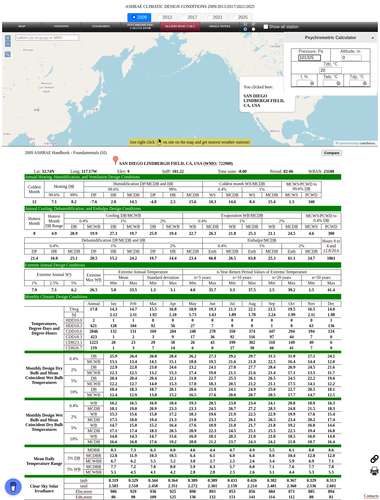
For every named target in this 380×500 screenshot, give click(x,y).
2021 (215, 17)
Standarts (101, 26)
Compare (332, 153)
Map (21, 26)
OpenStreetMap (349, 143)
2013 (164, 17)
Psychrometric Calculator (140, 26)
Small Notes (219, 26)
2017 (189, 17)
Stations (61, 26)
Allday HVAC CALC (180, 26)
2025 (240, 17)
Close (372, 38)
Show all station (281, 27)
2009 (139, 17)
